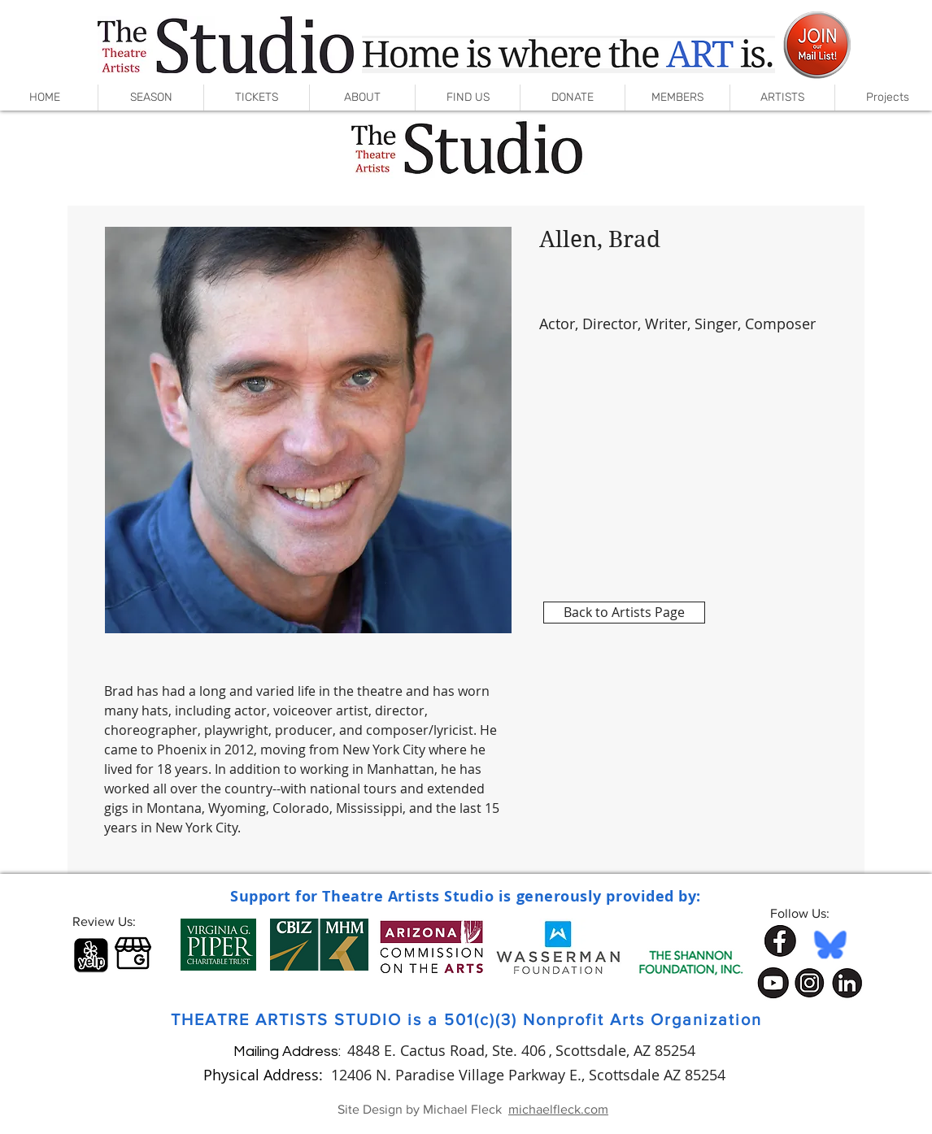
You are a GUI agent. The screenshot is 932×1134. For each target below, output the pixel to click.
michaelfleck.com (558, 1109)
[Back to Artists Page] (624, 612)
